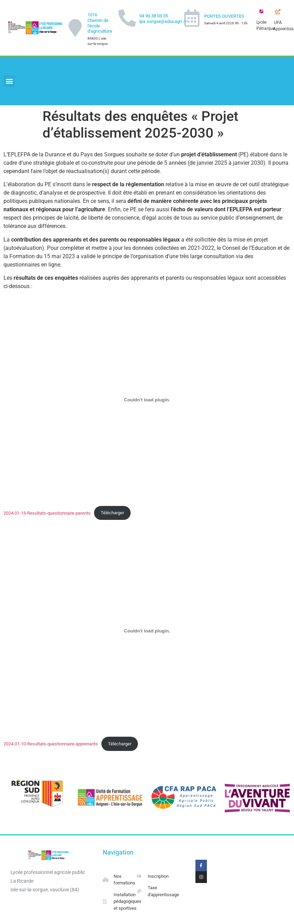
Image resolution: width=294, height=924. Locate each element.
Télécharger (112, 512)
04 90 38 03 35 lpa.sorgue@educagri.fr (163, 18)
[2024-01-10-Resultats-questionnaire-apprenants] (147, 630)
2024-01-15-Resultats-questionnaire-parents (47, 512)
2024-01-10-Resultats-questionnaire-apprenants (50, 743)
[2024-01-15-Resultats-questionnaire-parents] (147, 400)
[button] (9, 81)
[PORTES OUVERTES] (192, 18)
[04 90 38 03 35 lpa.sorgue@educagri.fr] (127, 18)
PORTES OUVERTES (224, 16)
